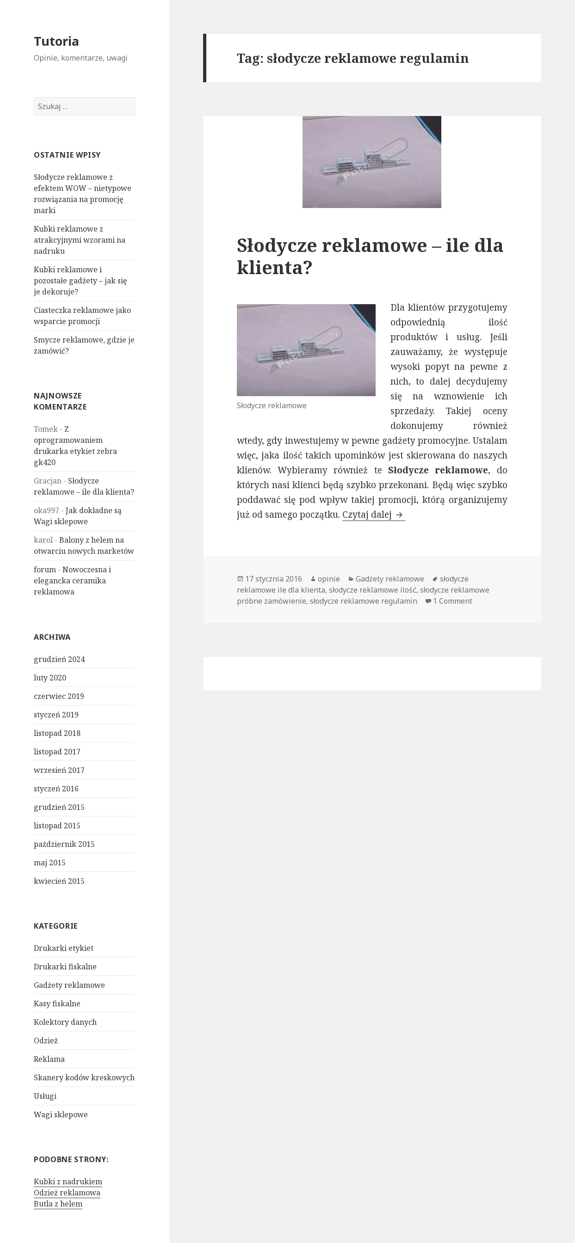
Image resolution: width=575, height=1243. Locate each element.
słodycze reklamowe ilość (372, 590)
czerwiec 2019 (59, 696)
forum (45, 569)
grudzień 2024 (59, 659)
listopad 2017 (57, 752)
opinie (329, 579)
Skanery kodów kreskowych (84, 1077)
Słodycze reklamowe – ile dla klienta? (370, 256)
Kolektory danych (65, 1022)
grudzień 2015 (59, 807)
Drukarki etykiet (63, 948)
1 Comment (452, 601)
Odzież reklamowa (67, 1193)
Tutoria (56, 40)
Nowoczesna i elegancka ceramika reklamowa (72, 580)
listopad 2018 (57, 733)
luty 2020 (50, 678)
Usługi (45, 1096)
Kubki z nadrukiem (68, 1181)
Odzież (46, 1040)
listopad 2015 (57, 826)
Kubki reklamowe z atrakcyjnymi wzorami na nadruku (79, 240)
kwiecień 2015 (59, 881)
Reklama (49, 1059)
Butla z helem (58, 1204)
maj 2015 (50, 862)
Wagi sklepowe (61, 1114)
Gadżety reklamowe (69, 985)
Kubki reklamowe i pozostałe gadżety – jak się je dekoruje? (80, 280)
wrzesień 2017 (59, 770)
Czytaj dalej (373, 514)
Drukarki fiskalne (65, 966)
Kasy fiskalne (57, 1003)
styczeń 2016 (56, 789)
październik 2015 (64, 844)
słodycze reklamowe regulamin (363, 601)
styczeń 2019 (56, 715)
